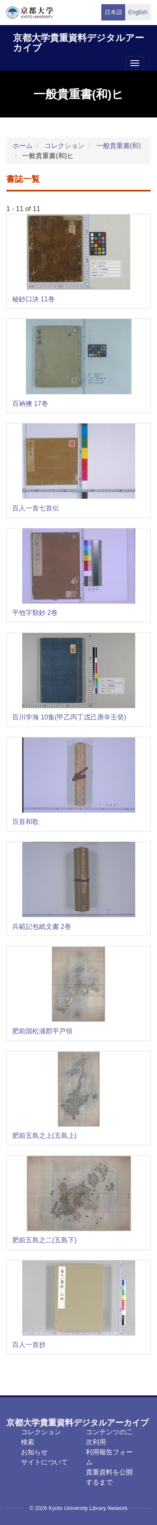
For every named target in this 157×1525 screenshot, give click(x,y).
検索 (27, 1442)
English (138, 12)
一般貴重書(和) (118, 145)
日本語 (113, 12)
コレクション (64, 145)
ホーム (23, 145)
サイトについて (44, 1462)
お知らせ (34, 1452)
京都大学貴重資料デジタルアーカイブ (78, 42)
